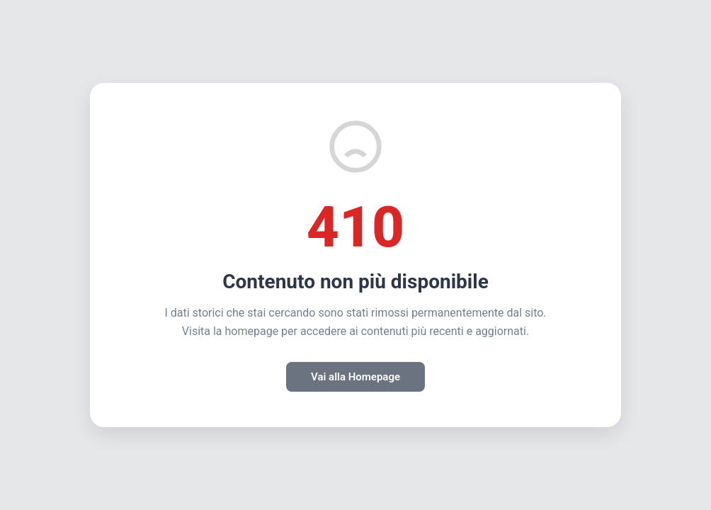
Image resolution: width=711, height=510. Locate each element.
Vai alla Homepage (355, 376)
